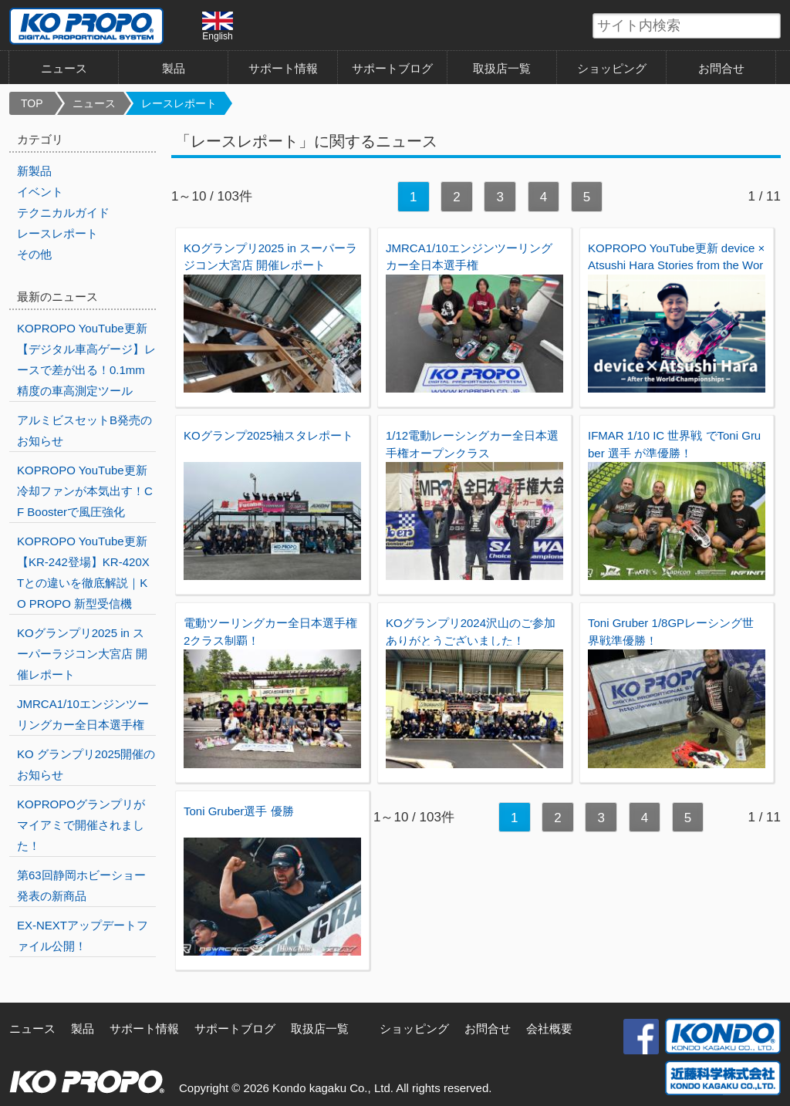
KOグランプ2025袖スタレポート (268, 435)
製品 (173, 68)
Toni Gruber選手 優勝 (239, 811)
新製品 (34, 170)
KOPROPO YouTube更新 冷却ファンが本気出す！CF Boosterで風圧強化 (85, 491)
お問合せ (721, 68)
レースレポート (179, 103)
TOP (32, 103)
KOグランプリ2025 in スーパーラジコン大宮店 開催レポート (82, 653)
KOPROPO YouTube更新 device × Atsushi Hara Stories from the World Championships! (676, 265)
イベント (40, 191)
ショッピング (612, 68)
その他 (34, 254)
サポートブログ (392, 68)
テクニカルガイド (63, 212)
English (217, 26)
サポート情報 (283, 68)
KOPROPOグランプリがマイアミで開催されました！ (81, 824)
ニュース (64, 68)
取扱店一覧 (502, 68)
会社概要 (549, 1028)
